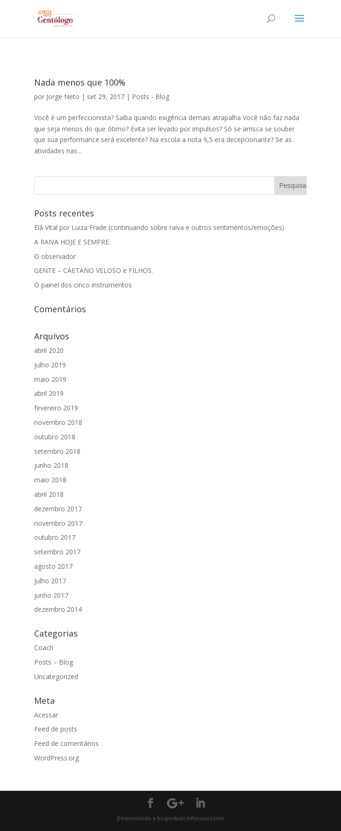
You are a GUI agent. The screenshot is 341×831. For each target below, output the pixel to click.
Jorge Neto (63, 96)
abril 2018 (49, 494)
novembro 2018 (58, 422)
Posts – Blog (53, 662)
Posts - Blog (150, 96)
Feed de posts (55, 728)
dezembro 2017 (58, 508)
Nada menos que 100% (79, 82)
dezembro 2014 (58, 609)
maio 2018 (50, 479)
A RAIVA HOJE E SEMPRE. (72, 241)
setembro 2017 (57, 551)
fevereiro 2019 (56, 407)
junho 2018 (51, 465)
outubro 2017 (54, 537)
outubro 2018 (54, 436)
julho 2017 (50, 580)
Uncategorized (56, 676)
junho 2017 (51, 595)
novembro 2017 (58, 523)
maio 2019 (50, 379)
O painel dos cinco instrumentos (83, 284)
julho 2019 (50, 364)
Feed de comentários (66, 743)
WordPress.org (56, 757)
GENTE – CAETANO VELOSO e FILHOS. (93, 270)
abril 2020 (49, 350)
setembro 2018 (57, 451)
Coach (43, 647)
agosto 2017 (53, 566)
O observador (55, 256)
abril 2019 (49, 393)
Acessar (46, 714)
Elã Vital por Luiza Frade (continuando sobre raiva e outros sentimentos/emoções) (159, 227)
